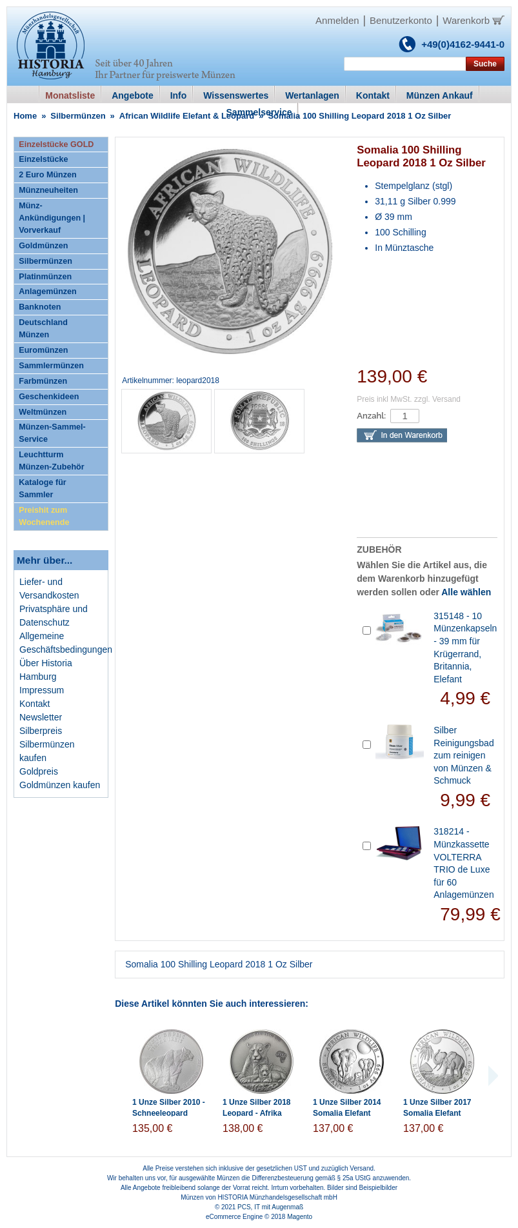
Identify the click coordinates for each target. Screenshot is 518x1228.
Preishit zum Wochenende (44, 516)
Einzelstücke (43, 159)
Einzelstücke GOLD (56, 144)
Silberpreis (40, 731)
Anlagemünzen (48, 291)
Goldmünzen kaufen (59, 785)
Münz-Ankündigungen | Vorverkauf (52, 218)
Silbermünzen (77, 116)
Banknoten (40, 307)
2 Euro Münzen (48, 174)
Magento (299, 1216)
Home (25, 116)
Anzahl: (371, 416)
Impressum (41, 690)
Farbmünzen (43, 381)
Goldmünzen (43, 245)
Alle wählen (466, 592)
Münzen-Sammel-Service (52, 433)
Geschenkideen (49, 396)
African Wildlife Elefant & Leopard (186, 116)
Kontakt (34, 703)
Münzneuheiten (48, 190)
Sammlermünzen (51, 365)
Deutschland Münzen (43, 328)
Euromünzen (43, 350)
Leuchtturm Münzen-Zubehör (51, 460)
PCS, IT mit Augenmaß (270, 1207)
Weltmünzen (42, 412)
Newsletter (40, 717)
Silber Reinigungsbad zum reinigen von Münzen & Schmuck (463, 755)
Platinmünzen (45, 276)
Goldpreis (38, 771)
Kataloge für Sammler (42, 488)
